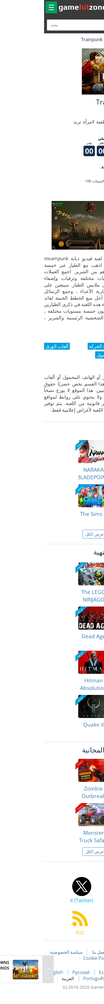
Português (52, 978)
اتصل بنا (56, 952)
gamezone (40, 7)
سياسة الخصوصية (23, 952)
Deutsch (80, 978)
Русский (39, 972)
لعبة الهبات (83, 39)
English (13, 972)
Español (65, 972)
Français (91, 972)
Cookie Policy (54, 958)
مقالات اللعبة (85, 952)
